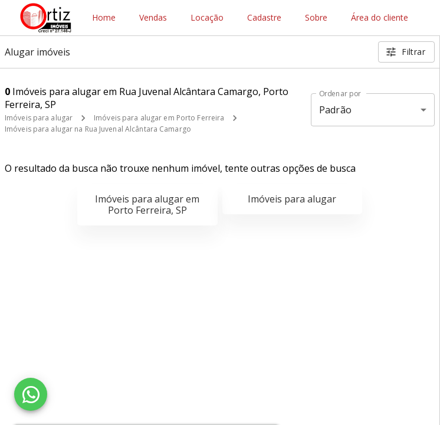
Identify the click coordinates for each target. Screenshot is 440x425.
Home (104, 18)
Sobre (316, 18)
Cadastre (264, 18)
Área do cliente (379, 18)
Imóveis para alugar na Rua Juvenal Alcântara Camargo (98, 129)
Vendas (153, 18)
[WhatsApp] (30, 394)
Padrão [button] (335, 109)
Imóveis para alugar (39, 118)
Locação (207, 18)
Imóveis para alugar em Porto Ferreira (159, 118)
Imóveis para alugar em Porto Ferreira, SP (147, 204)
